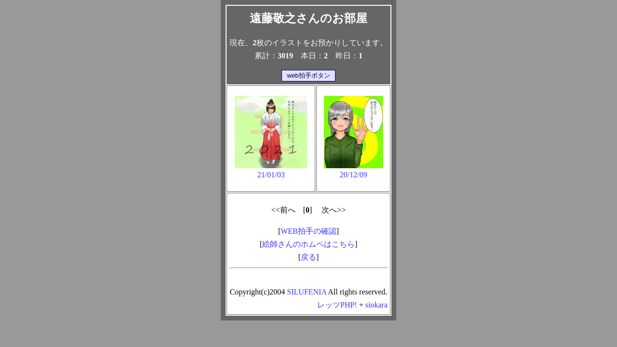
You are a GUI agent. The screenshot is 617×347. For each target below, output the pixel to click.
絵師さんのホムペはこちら (308, 244)
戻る (308, 257)
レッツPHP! (337, 305)
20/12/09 (353, 170)
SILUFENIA (306, 292)
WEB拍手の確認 (308, 231)
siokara (376, 305)
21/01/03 (271, 170)
